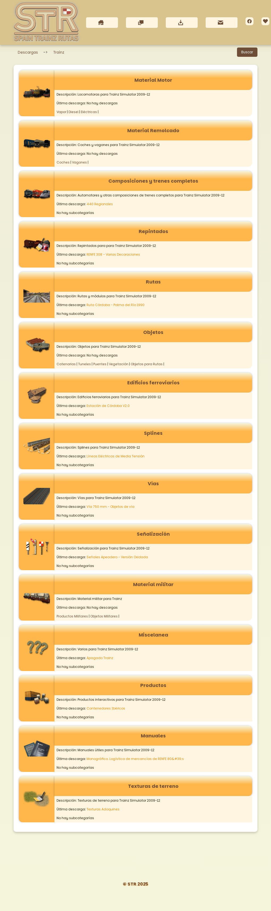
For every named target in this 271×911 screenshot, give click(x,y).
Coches (63, 162)
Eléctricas (89, 112)
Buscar (247, 52)
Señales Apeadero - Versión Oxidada (117, 557)
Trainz (58, 52)
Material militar (153, 584)
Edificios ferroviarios (153, 383)
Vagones (79, 162)
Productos (153, 685)
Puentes (100, 364)
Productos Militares (72, 616)
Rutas (153, 282)
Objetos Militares (104, 616)
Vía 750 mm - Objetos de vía (110, 507)
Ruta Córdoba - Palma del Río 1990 (116, 305)
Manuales (153, 736)
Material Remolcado (153, 130)
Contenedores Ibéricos (106, 708)
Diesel (73, 112)
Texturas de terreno (153, 786)
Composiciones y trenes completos (153, 181)
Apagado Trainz (100, 658)
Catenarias (66, 364)
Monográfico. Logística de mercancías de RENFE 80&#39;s (135, 759)
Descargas (28, 52)
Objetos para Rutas (147, 364)
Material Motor (153, 80)
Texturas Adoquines (103, 809)
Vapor (61, 112)
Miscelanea (153, 635)
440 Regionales (100, 204)
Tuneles (84, 364)
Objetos (153, 332)
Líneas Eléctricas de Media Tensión (116, 456)
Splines (153, 433)
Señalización (153, 534)
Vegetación (118, 364)
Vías (153, 483)
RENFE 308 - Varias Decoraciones (113, 254)
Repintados (153, 231)
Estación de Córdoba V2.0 (108, 406)
